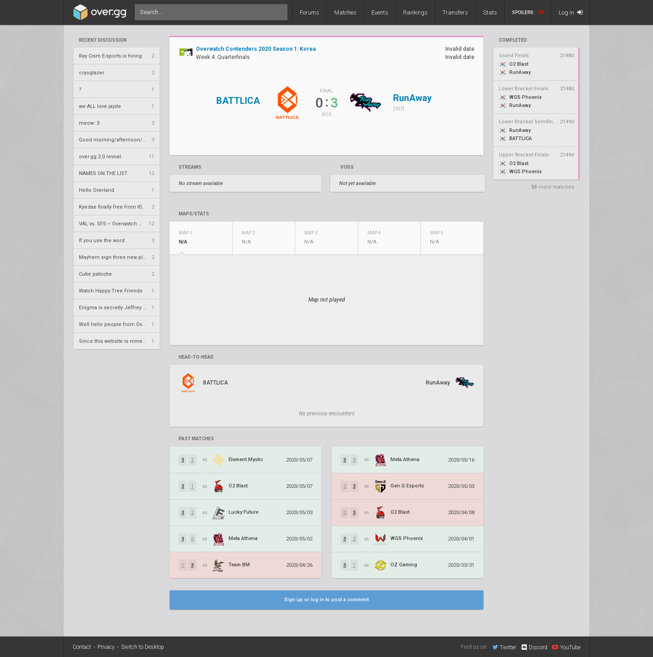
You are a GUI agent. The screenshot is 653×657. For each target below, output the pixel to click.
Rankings (415, 12)
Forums (309, 12)
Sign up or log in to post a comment (326, 600)
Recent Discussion (103, 40)
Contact (82, 647)
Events (379, 12)
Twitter (504, 647)
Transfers (455, 12)
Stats (490, 12)
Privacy (106, 647)
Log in (571, 12)
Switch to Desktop (142, 647)
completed (513, 40)
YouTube (566, 647)
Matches (345, 12)
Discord (534, 647)
